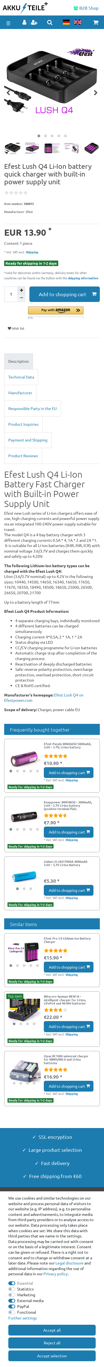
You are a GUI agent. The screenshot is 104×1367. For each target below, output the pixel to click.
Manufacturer (20, 392)
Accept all (52, 1329)
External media (30, 1300)
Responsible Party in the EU (32, 408)
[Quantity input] (10, 294)
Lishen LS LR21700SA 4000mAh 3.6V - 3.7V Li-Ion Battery (65, 863)
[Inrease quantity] (21, 290)
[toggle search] (49, 22)
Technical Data (21, 376)
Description (18, 361)
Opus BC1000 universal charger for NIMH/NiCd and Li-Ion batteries (66, 1059)
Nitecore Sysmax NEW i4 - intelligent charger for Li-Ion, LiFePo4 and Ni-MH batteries (65, 1000)
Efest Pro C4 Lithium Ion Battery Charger (67, 940)
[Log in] (24, 23)
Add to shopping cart (68, 294)
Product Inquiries (23, 424)
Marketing (26, 1294)
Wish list (16, 328)
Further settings (22, 1317)
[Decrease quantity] (21, 298)
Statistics (25, 1288)
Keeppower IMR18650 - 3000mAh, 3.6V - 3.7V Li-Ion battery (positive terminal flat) (68, 805)
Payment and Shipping (27, 439)
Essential (25, 1283)
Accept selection (52, 1355)
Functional (26, 1312)
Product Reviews (23, 455)
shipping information (83, 278)
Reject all (52, 1342)
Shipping (31, 252)
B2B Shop (85, 7)
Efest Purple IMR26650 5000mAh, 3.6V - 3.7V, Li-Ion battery (67, 745)
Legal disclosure (69, 1262)
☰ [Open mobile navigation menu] (8, 23)
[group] (24, 758)
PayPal (23, 1306)
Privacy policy (56, 1273)
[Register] (35, 23)
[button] (64, 312)
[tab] (52, 361)
